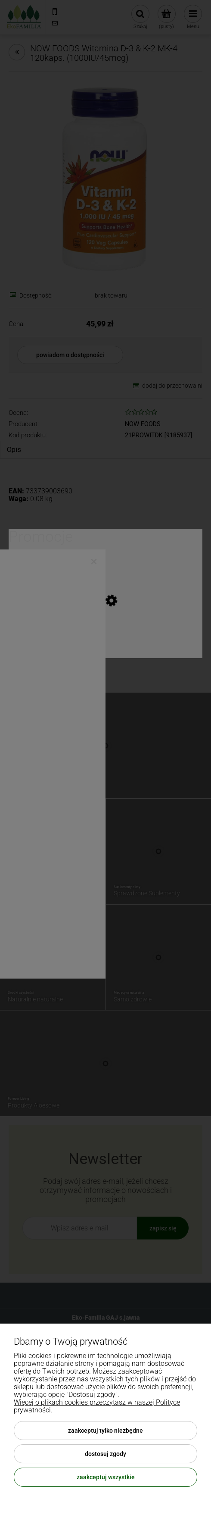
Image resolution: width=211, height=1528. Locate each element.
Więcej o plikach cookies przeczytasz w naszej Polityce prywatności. (97, 1406)
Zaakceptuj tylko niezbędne (105, 1430)
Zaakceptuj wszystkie (106, 1477)
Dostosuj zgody (105, 1453)
